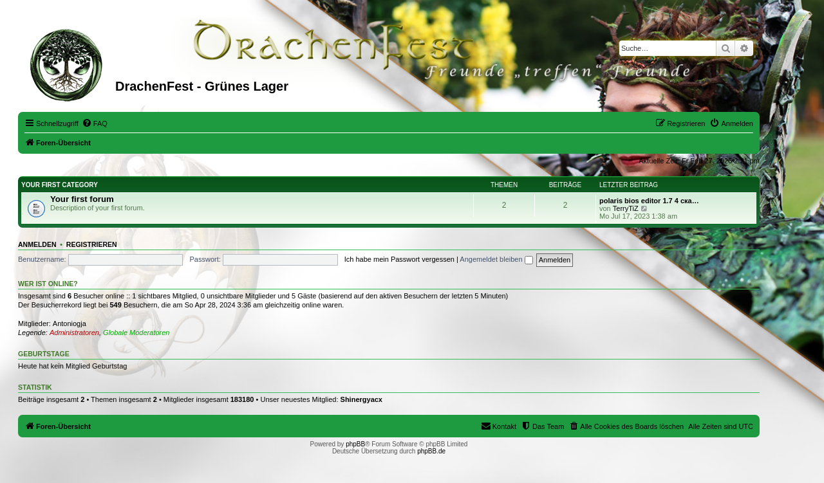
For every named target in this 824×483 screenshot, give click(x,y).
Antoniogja (69, 323)
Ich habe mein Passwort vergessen (399, 259)
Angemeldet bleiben (496, 259)
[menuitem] (95, 123)
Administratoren (74, 332)
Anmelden (37, 244)
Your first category (59, 184)
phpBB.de (431, 451)
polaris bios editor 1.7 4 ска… (649, 201)
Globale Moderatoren (136, 332)
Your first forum (82, 199)
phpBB (355, 444)
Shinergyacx (361, 399)
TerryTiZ (626, 208)
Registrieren (91, 244)
